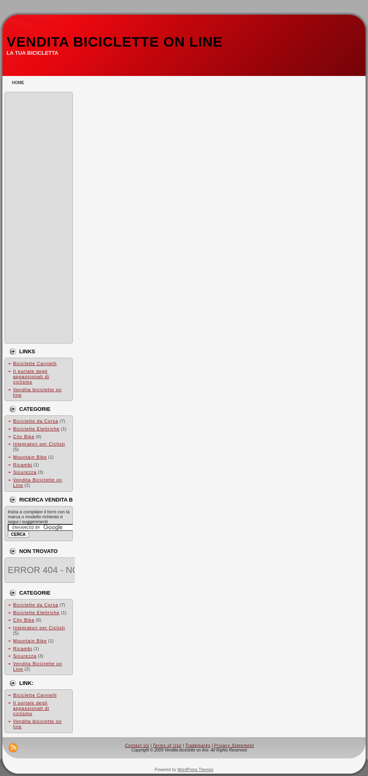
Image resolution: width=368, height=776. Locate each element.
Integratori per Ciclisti (39, 444)
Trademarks (198, 745)
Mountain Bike (30, 457)
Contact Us (137, 745)
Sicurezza (24, 472)
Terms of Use (167, 745)
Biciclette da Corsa (35, 421)
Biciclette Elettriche (36, 428)
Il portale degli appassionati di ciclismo (31, 376)
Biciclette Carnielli (35, 363)
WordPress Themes (195, 769)
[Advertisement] (40, 217)
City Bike (23, 436)
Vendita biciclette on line (114, 41)
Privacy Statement (234, 745)
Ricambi (22, 464)
